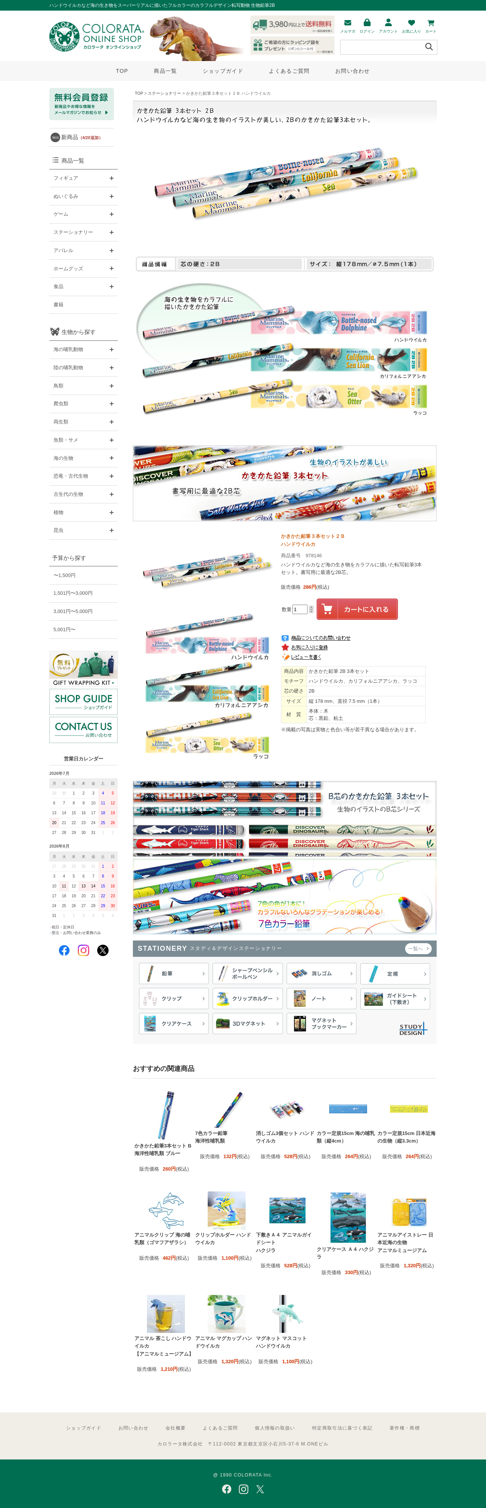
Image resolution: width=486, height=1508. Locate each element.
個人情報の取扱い (275, 1428)
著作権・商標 (405, 1428)
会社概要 (176, 1428)
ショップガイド (223, 71)
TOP (122, 71)
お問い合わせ (352, 71)
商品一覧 (165, 71)
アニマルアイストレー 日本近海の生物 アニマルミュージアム (405, 1242)
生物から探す (79, 332)
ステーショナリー (164, 93)
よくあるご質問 (289, 71)
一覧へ (418, 949)
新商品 (82, 137)
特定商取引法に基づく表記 (342, 1428)
